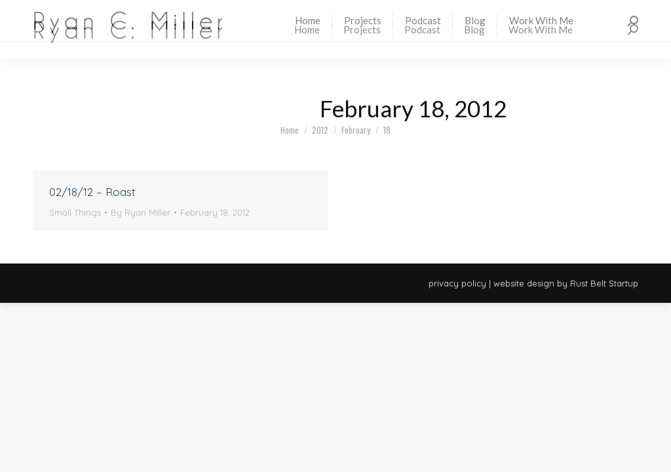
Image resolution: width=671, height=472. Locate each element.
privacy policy (457, 283)
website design (523, 283)
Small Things (75, 212)
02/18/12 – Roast (92, 192)
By (140, 212)
